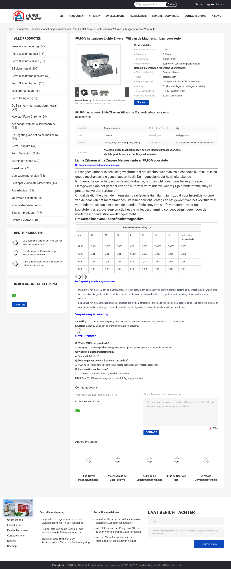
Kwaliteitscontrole (165, 15)
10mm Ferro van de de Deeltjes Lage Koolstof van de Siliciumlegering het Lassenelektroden (62, 531)
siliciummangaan (23, 90)
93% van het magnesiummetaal (106, 378)
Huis (61, 15)
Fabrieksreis (138, 15)
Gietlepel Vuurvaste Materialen (31, 183)
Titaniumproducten (24, 212)
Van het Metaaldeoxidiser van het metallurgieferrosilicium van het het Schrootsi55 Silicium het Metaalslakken (118, 539)
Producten (76, 15)
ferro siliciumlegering (25, 46)
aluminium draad (22, 161)
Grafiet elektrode (22, 220)
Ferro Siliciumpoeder (25, 53)
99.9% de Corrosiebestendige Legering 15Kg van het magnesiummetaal (206, 478)
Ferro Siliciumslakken (25, 61)
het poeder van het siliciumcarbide (34, 124)
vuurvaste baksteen (24, 198)
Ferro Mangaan (21, 98)
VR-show (95, 15)
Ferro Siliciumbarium (25, 83)
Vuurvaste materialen (25, 175)
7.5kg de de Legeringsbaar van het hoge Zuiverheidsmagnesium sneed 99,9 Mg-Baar (149, 478)
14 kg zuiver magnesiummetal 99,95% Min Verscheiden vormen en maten (88, 478)
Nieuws (216, 15)
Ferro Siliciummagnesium (28, 76)
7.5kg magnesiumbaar (132, 378)
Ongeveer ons (115, 15)
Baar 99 (85, 378)
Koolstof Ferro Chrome (26, 116)
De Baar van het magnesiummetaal (51, 29)
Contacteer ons (195, 15)
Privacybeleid (58, 565)
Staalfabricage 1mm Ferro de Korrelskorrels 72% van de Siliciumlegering (66, 540)
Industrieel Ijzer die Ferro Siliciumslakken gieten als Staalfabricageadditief (119, 521)
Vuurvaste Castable (24, 205)
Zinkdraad (18, 168)
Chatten (141, 102)
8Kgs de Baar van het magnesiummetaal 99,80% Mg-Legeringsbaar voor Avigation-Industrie (176, 478)
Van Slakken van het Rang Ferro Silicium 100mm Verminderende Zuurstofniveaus (118, 530)
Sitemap (12, 546)
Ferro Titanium (21, 146)
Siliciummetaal (21, 68)
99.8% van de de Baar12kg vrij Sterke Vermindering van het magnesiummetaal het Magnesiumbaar (117, 478)
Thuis (10, 29)
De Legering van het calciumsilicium (35, 135)
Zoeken (171, 4)
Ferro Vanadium (22, 153)
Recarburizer (20, 190)
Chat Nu (198, 4)
